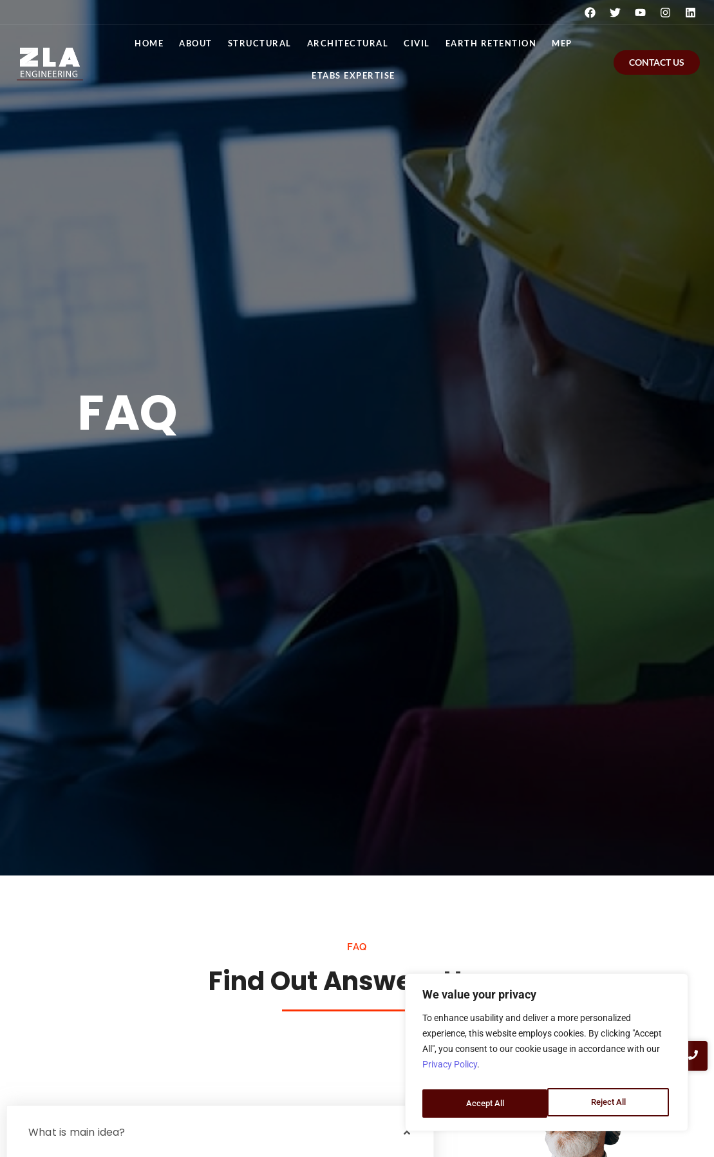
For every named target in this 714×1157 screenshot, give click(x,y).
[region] (546, 1055)
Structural (260, 43)
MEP (562, 43)
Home (149, 43)
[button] (220, 1132)
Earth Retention (491, 43)
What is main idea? (77, 1132)
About (195, 43)
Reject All (482, 1103)
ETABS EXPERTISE (353, 75)
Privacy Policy (449, 1071)
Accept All (609, 1103)
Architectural (348, 43)
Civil (417, 43)
